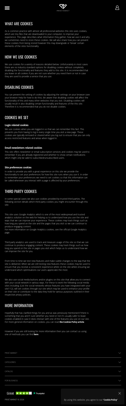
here (36, 334)
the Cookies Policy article (72, 321)
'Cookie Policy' (110, 399)
